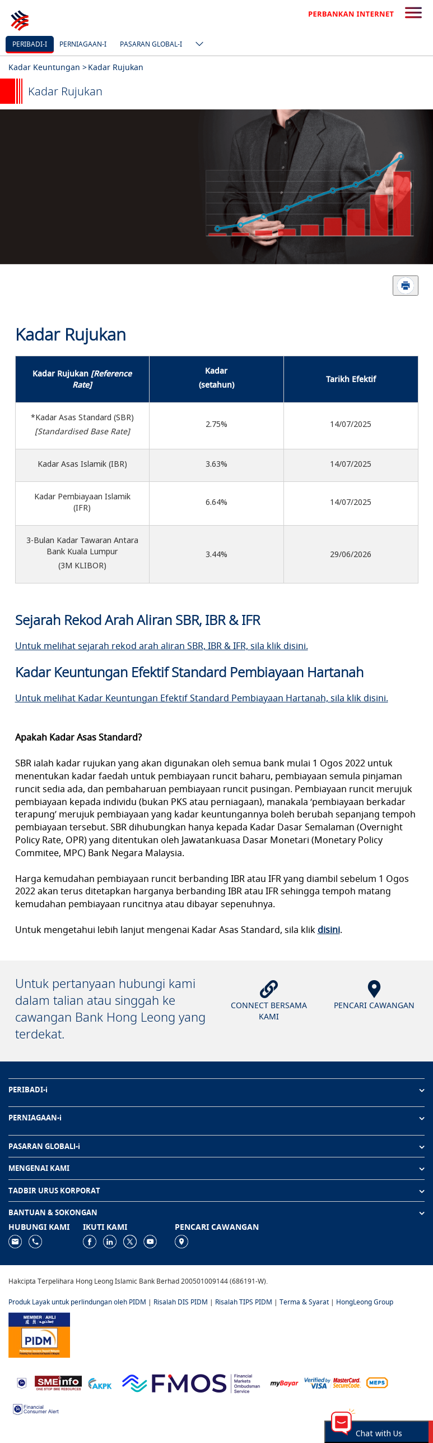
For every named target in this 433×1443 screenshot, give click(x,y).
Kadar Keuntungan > (47, 67)
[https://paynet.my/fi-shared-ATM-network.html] (377, 1382)
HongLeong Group (364, 1302)
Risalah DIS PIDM (180, 1302)
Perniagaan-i (82, 44)
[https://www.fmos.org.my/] (191, 1382)
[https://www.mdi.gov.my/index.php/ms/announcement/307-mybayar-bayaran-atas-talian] (284, 1382)
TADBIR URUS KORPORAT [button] (54, 1190)
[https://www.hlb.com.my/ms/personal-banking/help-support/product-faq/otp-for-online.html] (332, 1382)
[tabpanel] (216, 186)
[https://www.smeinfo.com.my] (58, 1382)
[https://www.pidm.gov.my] (39, 1334)
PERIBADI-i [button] (28, 1089)
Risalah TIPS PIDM (243, 1302)
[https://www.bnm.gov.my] (21, 1382)
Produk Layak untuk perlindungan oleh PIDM (77, 1302)
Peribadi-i (29, 44)
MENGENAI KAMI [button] (38, 1168)
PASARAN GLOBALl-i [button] (44, 1146)
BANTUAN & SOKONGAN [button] (52, 1212)
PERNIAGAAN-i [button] (35, 1118)
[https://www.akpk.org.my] (99, 1382)
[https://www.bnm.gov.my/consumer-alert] (36, 1408)
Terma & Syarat (304, 1302)
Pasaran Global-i (151, 44)
